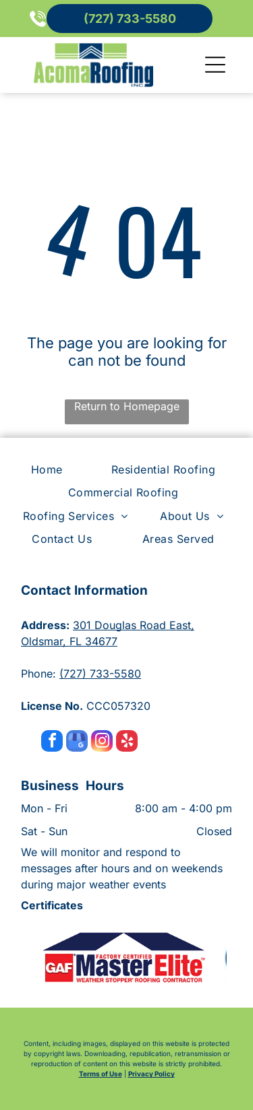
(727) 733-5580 (100, 673)
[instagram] (102, 742)
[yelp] (127, 742)
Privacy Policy (151, 1074)
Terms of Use (100, 1074)
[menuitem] (50, 469)
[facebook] (52, 742)
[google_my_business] (77, 742)
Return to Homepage (126, 406)
